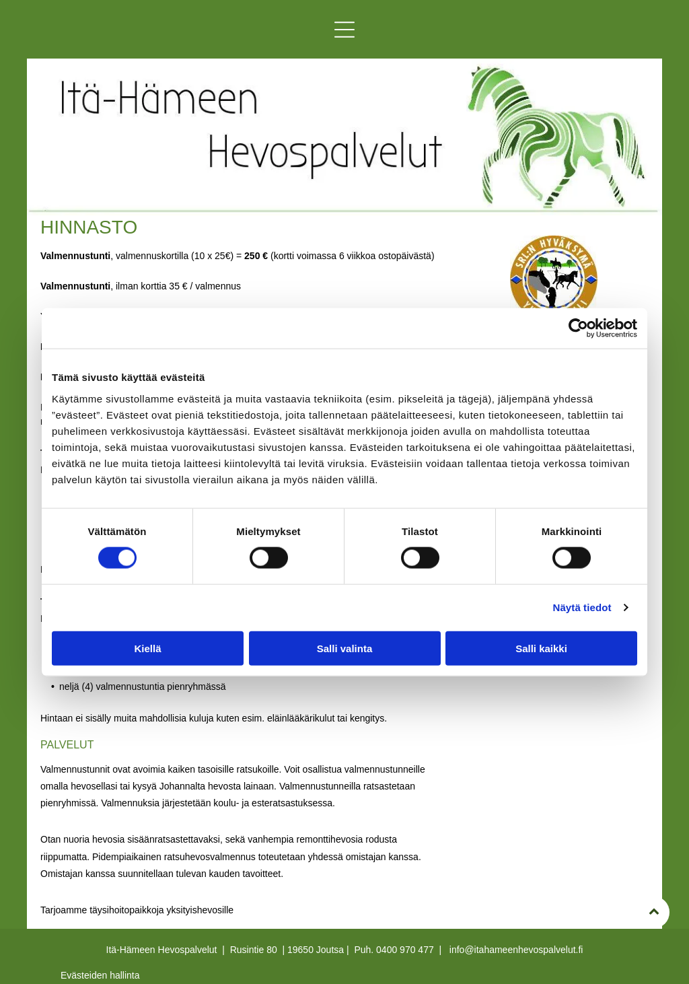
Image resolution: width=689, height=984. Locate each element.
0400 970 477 (405, 949)
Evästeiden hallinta (100, 975)
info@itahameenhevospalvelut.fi (516, 949)
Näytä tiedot (582, 607)
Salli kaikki (541, 648)
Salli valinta (345, 648)
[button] (344, 30)
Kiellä (147, 648)
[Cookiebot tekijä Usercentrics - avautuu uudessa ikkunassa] (578, 328)
